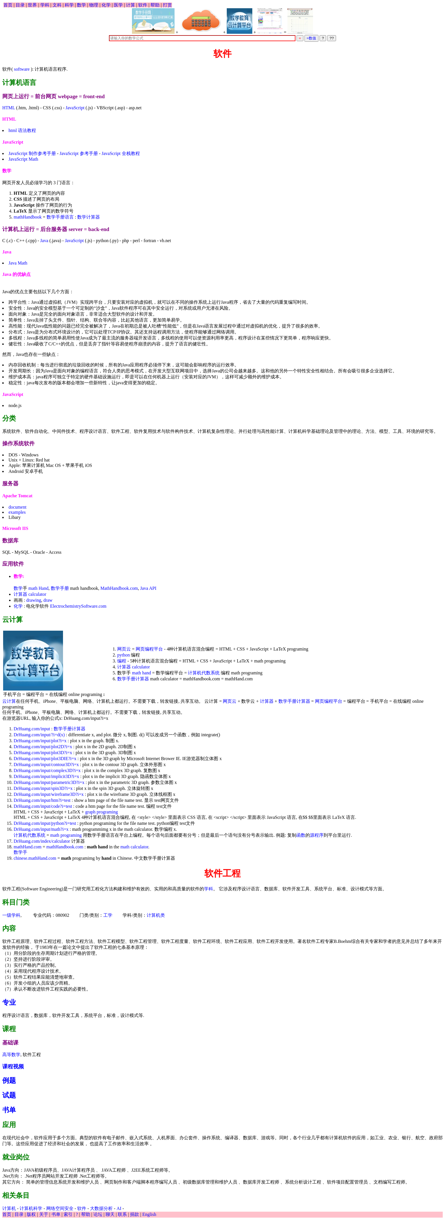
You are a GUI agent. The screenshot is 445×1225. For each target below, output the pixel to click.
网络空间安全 (60, 1208)
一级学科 (11, 915)
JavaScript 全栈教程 (121, 153)
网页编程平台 (149, 649)
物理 (93, 5)
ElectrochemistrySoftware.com (78, 606)
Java (44, 240)
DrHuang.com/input (32, 728)
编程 (121, 660)
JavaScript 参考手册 (79, 153)
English (149, 1214)
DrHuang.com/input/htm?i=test (42, 800)
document (17, 507)
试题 (9, 1095)
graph (90, 811)
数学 (81, 5)
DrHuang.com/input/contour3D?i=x (46, 764)
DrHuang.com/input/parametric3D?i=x (49, 782)
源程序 (317, 835)
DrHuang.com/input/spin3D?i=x (43, 788)
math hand (141, 672)
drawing (33, 600)
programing (107, 811)
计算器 (20, 594)
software (22, 69)
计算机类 (156, 915)
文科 (57, 5)
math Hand (38, 588)
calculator (37, 594)
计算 (130, 5)
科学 (69, 5)
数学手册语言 (60, 217)
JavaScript (75, 107)
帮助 (154, 5)
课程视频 (13, 1066)
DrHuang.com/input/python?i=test (45, 823)
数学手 (20, 852)
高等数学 (11, 1054)
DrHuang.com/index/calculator (42, 841)
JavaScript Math (23, 159)
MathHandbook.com (119, 588)
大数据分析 (101, 1208)
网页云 (124, 649)
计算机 (9, 1208)
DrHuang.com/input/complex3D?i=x (47, 770)
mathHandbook (28, 217)
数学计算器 (88, 217)
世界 (32, 5)
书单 (9, 1110)
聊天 (110, 1214)
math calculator (134, 846)
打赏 (167, 5)
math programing (66, 835)
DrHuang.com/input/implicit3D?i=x (46, 776)
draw (48, 600)
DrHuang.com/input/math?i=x (41, 829)
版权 (31, 1214)
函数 (300, 835)
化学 (106, 5)
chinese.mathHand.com (35, 858)
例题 (9, 1080)
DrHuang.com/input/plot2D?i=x (43, 746)
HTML (8, 107)
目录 (20, 5)
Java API (148, 588)
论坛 (97, 1214)
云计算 (9, 701)
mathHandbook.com (64, 846)
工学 (107, 915)
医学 (118, 5)
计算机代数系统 (204, 672)
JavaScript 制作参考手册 (32, 153)
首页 (7, 5)
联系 (122, 1214)
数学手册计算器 (133, 678)
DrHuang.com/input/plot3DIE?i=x (45, 758)
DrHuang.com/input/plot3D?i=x (43, 752)
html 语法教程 (22, 130)
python (123, 655)
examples (17, 512)
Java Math (18, 263)
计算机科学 (31, 1208)
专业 (9, 1002)
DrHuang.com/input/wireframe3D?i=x (49, 794)
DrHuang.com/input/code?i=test (43, 806)
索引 (68, 1214)
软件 (142, 5)
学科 (44, 5)
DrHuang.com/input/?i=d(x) (39, 734)
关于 (43, 1214)
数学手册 (60, 588)
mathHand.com (27, 846)
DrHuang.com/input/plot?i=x (40, 740)
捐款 (134, 1214)
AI (119, 1208)
